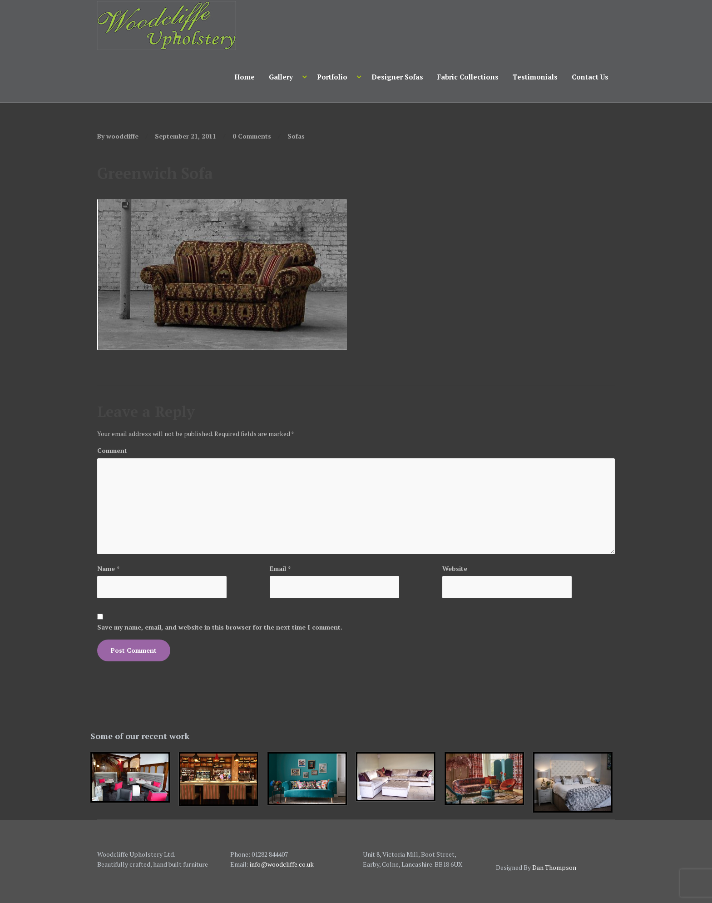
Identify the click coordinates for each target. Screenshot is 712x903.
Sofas (296, 136)
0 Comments (251, 136)
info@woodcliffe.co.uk (282, 864)
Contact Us (590, 76)
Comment (112, 450)
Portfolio (332, 76)
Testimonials (535, 76)
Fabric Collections (468, 76)
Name (108, 568)
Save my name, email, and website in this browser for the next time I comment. (219, 627)
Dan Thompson (554, 867)
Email (280, 568)
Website (454, 568)
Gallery (281, 76)
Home (244, 76)
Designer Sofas (397, 76)
